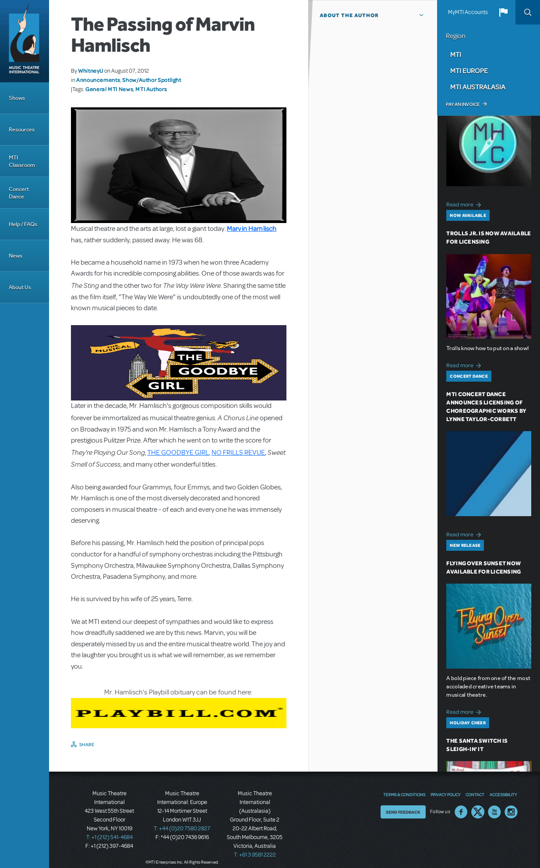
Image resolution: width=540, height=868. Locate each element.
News (15, 255)
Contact (475, 794)
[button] (503, 12)
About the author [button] (349, 15)
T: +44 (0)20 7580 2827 (182, 828)
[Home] (24, 41)
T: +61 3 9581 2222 (255, 854)
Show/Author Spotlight (151, 79)
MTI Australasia (477, 86)
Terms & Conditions (404, 794)
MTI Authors (151, 88)
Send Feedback (403, 812)
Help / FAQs (23, 224)
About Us (20, 287)
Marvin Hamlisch (251, 228)
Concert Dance (19, 192)
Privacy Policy (445, 794)
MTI (455, 54)
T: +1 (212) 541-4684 (109, 837)
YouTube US (494, 811)
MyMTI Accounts (468, 12)
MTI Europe (469, 70)
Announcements (98, 79)
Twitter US (477, 811)
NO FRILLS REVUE (238, 452)
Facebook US (461, 811)
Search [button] (527, 12)
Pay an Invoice (463, 104)
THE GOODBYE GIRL (178, 452)
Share (87, 744)
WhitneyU (90, 70)
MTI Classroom (22, 161)
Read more (465, 203)
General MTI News (109, 88)
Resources (22, 129)
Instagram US (511, 811)
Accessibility (503, 794)
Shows (17, 98)
